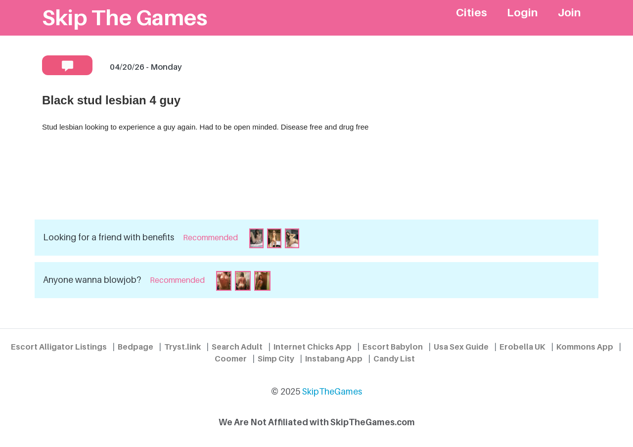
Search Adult (237, 347)
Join (569, 12)
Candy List (394, 358)
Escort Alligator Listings (59, 347)
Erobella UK (522, 347)
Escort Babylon (392, 347)
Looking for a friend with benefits (108, 237)
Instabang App (333, 358)
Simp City (276, 358)
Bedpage (135, 347)
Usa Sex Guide (461, 347)
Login (522, 12)
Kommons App (584, 347)
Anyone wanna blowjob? (92, 279)
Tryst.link (182, 347)
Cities (471, 12)
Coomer (231, 358)
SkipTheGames (332, 391)
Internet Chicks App (312, 347)
